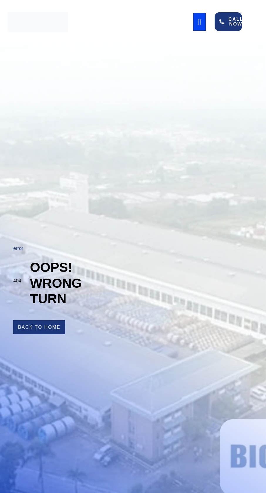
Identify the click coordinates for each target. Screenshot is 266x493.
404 (17, 280)
